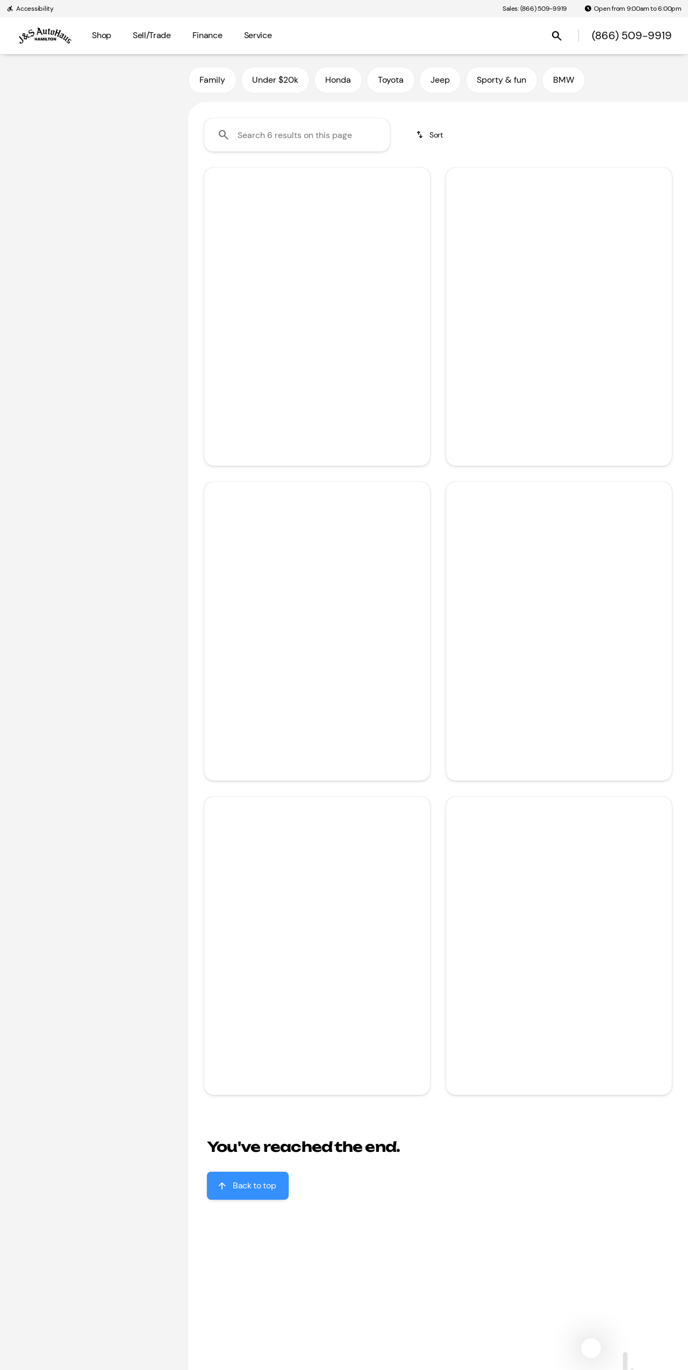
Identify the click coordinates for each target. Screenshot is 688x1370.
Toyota (391, 79)
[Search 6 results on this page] (297, 135)
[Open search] (556, 36)
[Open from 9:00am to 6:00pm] (633, 8)
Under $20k (275, 79)
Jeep (440, 79)
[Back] (155, 74)
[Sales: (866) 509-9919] (534, 8)
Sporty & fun (501, 79)
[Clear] (144, 271)
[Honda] (27, 96)
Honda (338, 79)
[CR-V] (65, 96)
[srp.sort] (430, 134)
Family (212, 79)
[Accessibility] (30, 8)
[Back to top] (248, 1186)
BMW (563, 79)
